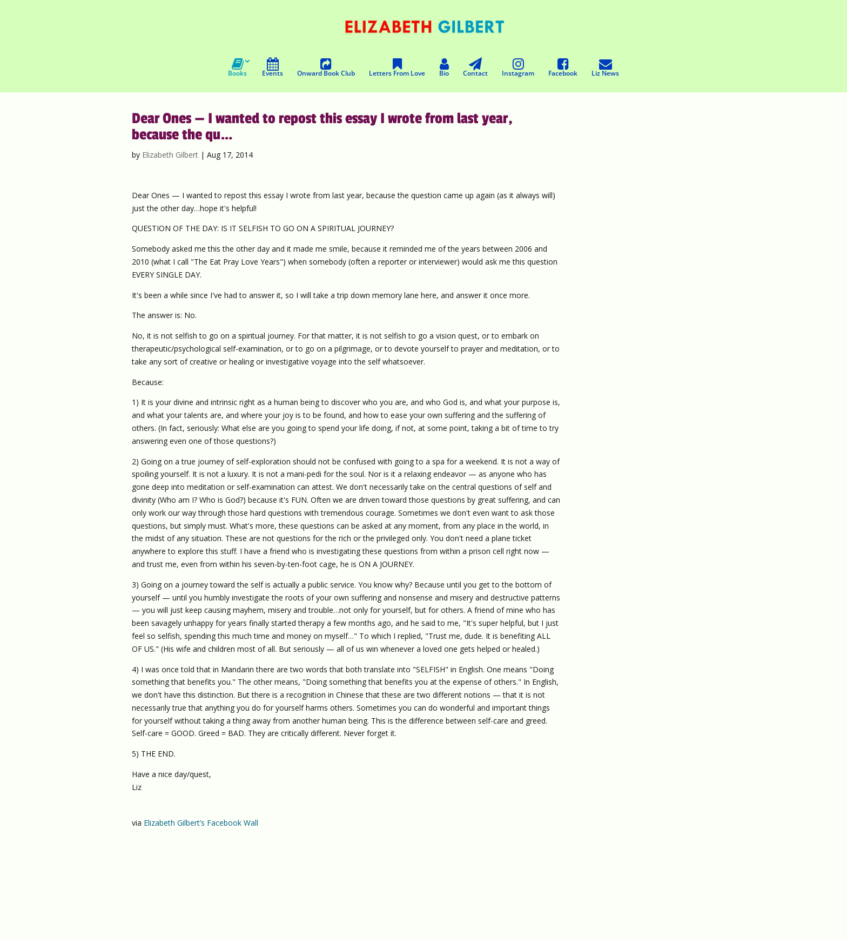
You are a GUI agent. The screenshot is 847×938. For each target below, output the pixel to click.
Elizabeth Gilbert (170, 155)
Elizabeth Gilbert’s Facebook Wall (201, 823)
